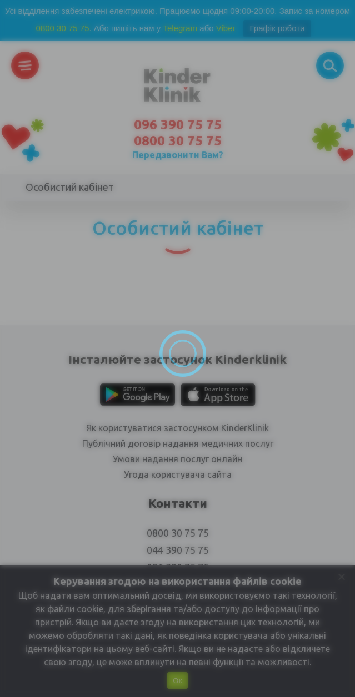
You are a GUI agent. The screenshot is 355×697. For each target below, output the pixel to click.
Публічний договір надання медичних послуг (177, 443)
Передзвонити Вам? (177, 154)
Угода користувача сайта (178, 474)
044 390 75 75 (178, 549)
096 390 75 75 (178, 125)
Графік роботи (277, 28)
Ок (177, 680)
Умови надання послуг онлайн (177, 459)
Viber (226, 28)
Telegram (180, 28)
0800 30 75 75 (62, 28)
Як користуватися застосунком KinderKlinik (177, 428)
